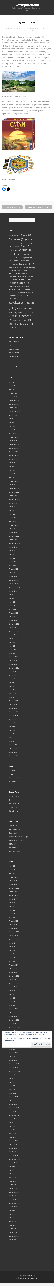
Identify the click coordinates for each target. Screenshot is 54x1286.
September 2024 (14, 455)
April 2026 (12, 386)
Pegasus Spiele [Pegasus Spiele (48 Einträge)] (19, 283)
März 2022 (12, 565)
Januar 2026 (13, 397)
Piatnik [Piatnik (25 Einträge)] (13, 286)
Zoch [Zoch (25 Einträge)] (12, 327)
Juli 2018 (12, 726)
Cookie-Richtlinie (9, 1040)
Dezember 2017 (14, 752)
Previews (12, 848)
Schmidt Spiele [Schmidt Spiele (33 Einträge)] (17, 296)
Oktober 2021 (13, 584)
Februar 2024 (13, 481)
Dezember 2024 (14, 444)
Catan (44, 28)
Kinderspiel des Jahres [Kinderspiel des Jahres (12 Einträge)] (19, 260)
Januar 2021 (13, 617)
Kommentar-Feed (15, 778)
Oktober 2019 (13, 671)
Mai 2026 (12, 382)
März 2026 (12, 389)
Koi (10, 345)
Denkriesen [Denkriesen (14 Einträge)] (27, 243)
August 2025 (13, 415)
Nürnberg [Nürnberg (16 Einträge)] (23, 273)
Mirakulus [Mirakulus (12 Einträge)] (29, 270)
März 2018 (12, 741)
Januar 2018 (13, 748)
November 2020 (14, 624)
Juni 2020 (12, 642)
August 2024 (13, 459)
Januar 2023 (13, 529)
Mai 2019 (12, 690)
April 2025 (12, 430)
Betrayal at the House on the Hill (38, 207)
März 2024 (12, 477)
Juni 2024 (12, 466)
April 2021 (12, 606)
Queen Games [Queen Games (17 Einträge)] (24, 286)
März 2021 (12, 609)
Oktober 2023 (13, 496)
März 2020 (12, 653)
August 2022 (13, 547)
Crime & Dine (13, 356)
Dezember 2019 (14, 664)
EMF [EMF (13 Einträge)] (11, 246)
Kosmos (26, 31)
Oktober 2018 (13, 715)
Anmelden (12, 771)
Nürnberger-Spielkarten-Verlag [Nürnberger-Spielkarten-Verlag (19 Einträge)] (21, 276)
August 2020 (13, 635)
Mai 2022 (12, 558)
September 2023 (14, 499)
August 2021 (13, 591)
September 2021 (14, 587)
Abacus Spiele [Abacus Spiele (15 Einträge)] (14, 235)
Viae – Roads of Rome (12, 207)
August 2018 (13, 723)
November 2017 (14, 756)
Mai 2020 (12, 646)
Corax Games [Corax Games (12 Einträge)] (17, 243)
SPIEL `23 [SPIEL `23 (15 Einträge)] (21, 320)
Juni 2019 (12, 686)
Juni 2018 (12, 730)
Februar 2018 (13, 745)
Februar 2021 (13, 613)
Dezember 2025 (14, 400)
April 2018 (12, 737)
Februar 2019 (13, 701)
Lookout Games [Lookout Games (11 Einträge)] (20, 268)
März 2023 (12, 521)
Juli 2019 (12, 682)
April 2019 (12, 693)
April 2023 (12, 518)
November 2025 (14, 404)
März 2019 (12, 697)
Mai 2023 (12, 514)
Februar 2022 (13, 569)
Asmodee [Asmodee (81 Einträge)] (17, 239)
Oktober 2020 (13, 628)
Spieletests (12, 851)
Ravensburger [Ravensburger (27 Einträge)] (16, 289)
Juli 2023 (12, 507)
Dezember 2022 (14, 532)
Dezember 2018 (14, 708)
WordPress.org (14, 781)
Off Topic (12, 844)
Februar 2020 (13, 657)
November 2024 (14, 448)
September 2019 (14, 675)
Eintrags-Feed (13, 774)
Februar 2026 (13, 393)
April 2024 (12, 474)
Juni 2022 (12, 554)
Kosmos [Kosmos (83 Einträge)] (26, 264)
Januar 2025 (13, 441)
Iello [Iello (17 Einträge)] (30, 254)
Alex (34, 31)
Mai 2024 (12, 470)
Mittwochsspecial (14, 840)
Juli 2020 (12, 638)
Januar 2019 (13, 704)
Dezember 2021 (14, 576)
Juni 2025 (12, 422)
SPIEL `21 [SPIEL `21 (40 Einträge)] (19, 316)
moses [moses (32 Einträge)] (14, 273)
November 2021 (14, 580)
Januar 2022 (13, 573)
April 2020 (12, 650)
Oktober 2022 (13, 540)
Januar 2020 (13, 660)
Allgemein (12, 826)
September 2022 (14, 543)
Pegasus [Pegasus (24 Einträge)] (25, 279)
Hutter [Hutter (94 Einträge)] (20, 254)
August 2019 (13, 679)
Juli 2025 (12, 419)
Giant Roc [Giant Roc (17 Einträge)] (18, 250)
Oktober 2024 (13, 452)
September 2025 (14, 411)
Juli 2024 (12, 463)
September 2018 (14, 719)
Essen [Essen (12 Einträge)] (17, 246)
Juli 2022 (12, 551)
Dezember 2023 (14, 488)
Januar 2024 (13, 485)
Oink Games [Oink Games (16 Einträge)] (14, 279)
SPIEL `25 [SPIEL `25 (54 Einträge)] (25, 324)
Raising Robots (14, 349)
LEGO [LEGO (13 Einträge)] (12, 268)
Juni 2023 (12, 510)
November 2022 (14, 536)
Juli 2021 (12, 595)
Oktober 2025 (13, 408)
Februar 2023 (13, 525)
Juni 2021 (12, 598)
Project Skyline (14, 353)
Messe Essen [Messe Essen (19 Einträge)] (18, 270)
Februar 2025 (13, 437)
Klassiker (12, 833)
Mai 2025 (12, 426)
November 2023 (14, 492)
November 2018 (14, 712)
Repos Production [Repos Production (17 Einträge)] (25, 292)
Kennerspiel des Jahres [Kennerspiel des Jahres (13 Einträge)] (17, 258)
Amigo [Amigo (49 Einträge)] (26, 235)
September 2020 (14, 631)
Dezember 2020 (14, 620)
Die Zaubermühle (14, 342)
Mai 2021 (12, 602)
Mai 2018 (12, 734)
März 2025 (12, 433)
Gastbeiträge (13, 829)
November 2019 (14, 668)
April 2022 (12, 562)
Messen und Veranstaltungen (28, 28)
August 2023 (13, 503)
